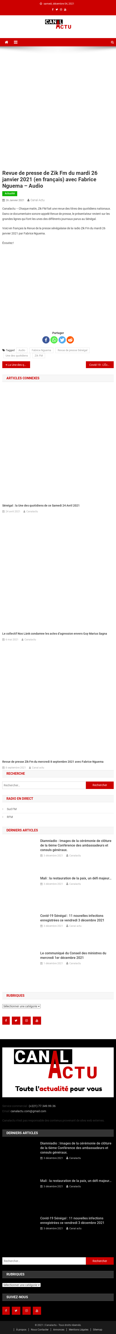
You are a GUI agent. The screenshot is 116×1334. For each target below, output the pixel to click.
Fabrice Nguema (41, 350)
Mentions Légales (78, 1329)
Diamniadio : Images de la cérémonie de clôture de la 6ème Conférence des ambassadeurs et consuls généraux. (75, 845)
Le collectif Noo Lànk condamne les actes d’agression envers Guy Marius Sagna (54, 633)
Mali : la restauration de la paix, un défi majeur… (75, 878)
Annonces (58, 1329)
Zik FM (39, 355)
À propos (21, 1329)
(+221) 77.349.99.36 (42, 1106)
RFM (10, 817)
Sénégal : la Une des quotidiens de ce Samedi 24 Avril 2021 (41, 505)
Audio (21, 350)
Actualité (10, 193)
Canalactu (32, 511)
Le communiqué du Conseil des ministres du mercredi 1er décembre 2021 (73, 955)
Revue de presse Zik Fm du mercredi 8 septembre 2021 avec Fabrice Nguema (53, 761)
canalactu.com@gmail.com (28, 1111)
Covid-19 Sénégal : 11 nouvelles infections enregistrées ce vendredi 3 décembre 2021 (72, 918)
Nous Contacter (40, 1329)
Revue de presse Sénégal (72, 350)
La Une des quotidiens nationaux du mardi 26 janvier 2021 (19, 364)
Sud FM (12, 809)
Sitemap (97, 1329)
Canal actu (38, 200)
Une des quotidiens (17, 355)
